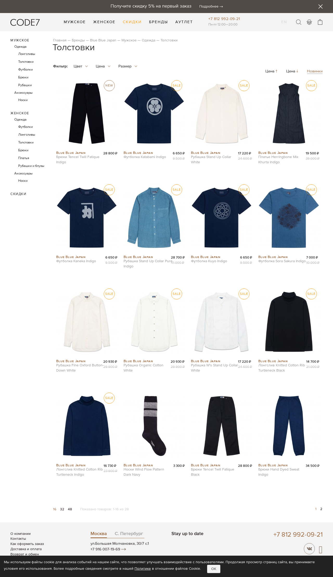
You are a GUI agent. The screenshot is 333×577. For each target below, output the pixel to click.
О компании (20, 534)
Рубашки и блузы (31, 166)
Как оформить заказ (27, 544)
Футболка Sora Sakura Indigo (282, 261)
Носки (23, 100)
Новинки (315, 71)
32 (62, 509)
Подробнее (209, 6)
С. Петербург (129, 533)
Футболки (25, 69)
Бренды (78, 40)
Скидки (18, 194)
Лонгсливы (26, 54)
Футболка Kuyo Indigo (209, 261)
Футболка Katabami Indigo (145, 157)
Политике (143, 568)
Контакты (18, 539)
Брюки (23, 77)
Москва (99, 533)
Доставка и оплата (26, 549)
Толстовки (26, 62)
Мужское (129, 40)
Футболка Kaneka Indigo (76, 261)
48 (70, 509)
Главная (60, 40)
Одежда (148, 40)
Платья (23, 158)
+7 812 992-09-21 (224, 19)
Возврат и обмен (24, 554)
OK (213, 569)
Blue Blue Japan (103, 40)
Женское (19, 113)
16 (55, 509)
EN (284, 19)
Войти (309, 22)
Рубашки (25, 85)
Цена (271, 71)
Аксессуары (23, 93)
